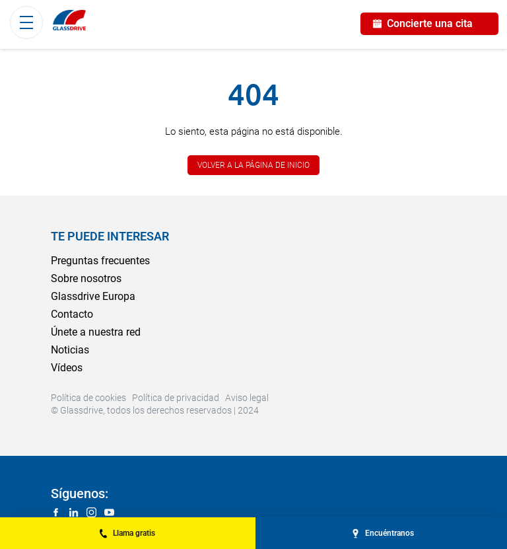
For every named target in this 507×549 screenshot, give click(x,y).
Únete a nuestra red (96, 332)
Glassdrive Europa (93, 296)
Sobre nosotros (86, 278)
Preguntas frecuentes (100, 260)
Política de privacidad (175, 397)
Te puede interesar (110, 236)
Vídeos (67, 367)
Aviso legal (247, 397)
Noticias (70, 350)
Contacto (72, 314)
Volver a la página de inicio (253, 165)
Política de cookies (88, 397)
